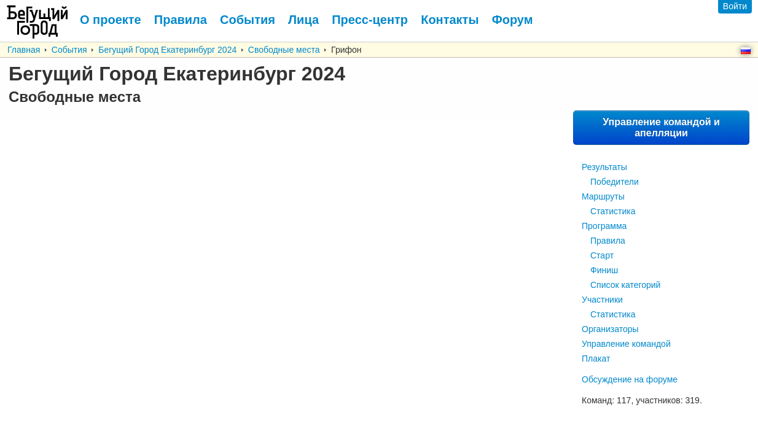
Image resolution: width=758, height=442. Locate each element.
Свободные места (284, 50)
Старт (602, 255)
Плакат (596, 358)
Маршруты (603, 196)
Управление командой (626, 344)
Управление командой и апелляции (661, 127)
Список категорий (625, 285)
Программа (604, 226)
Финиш (604, 270)
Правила (607, 241)
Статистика (613, 211)
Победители (614, 182)
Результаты (604, 167)
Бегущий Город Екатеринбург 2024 (167, 50)
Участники (602, 299)
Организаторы (610, 329)
